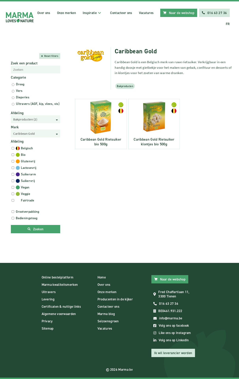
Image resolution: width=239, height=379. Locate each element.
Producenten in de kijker (115, 299)
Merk (15, 127)
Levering (48, 299)
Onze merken (66, 13)
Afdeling (17, 113)
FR (228, 24)
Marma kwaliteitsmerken (60, 284)
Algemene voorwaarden (59, 314)
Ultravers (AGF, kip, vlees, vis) (37, 104)
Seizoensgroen (108, 321)
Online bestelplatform (57, 277)
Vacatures (146, 13)
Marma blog (106, 314)
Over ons (43, 13)
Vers (19, 91)
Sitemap (48, 328)
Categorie (18, 77)
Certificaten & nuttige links (61, 306)
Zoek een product (24, 63)
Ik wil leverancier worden (173, 353)
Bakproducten (125, 86)
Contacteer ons (121, 13)
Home (101, 277)
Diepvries (22, 97)
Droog (20, 84)
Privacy (47, 321)
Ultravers (49, 292)
